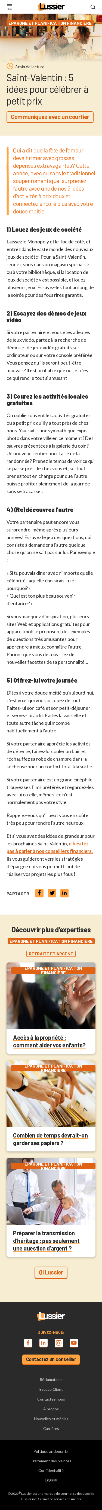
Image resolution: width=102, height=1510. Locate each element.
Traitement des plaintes (51, 1461)
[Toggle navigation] (9, 7)
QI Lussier (51, 1272)
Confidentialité (51, 1470)
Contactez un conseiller (51, 1359)
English (51, 1480)
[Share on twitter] (52, 893)
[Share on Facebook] (39, 893)
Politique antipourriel (51, 1451)
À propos (51, 1409)
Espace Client (51, 1389)
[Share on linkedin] (64, 893)
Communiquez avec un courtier (50, 116)
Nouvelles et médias (51, 1418)
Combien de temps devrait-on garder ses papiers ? (50, 1139)
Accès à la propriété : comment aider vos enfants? (49, 1041)
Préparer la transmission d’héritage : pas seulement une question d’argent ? (46, 1240)
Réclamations (51, 1379)
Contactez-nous (51, 1399)
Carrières (51, 1428)
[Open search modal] (93, 7)
